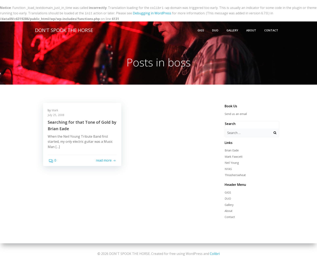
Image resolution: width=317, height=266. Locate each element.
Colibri (215, 254)
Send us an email (235, 113)
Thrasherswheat (234, 175)
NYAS (227, 168)
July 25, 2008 (57, 116)
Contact (272, 30)
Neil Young (231, 162)
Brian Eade (231, 150)
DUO (216, 30)
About (252, 30)
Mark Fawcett (233, 156)
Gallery (233, 30)
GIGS (201, 30)
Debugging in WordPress (152, 13)
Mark (56, 111)
